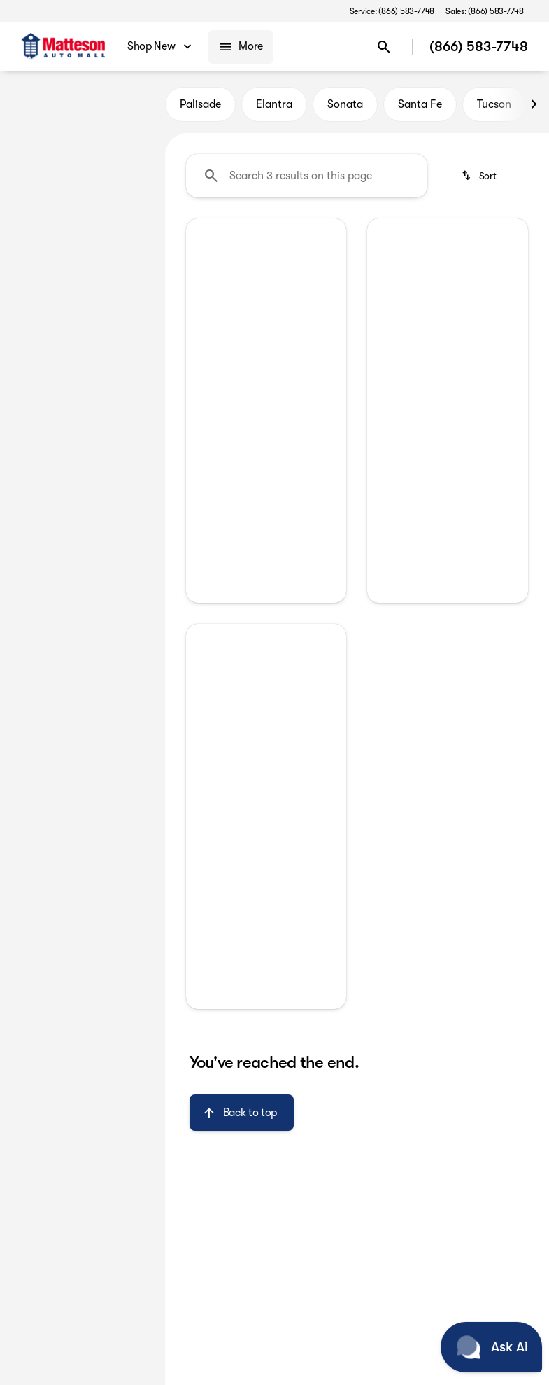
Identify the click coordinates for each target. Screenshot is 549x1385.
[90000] (116, 334)
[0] (45, 334)
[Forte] (70, 173)
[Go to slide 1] (255, 321)
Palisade (200, 104)
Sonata (345, 104)
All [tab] (82, 104)
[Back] (121, 145)
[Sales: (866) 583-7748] (485, 11)
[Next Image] (533, 104)
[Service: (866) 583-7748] (392, 11)
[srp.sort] (480, 176)
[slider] (27, 261)
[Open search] (384, 47)
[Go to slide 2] (276, 321)
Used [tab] (131, 104)
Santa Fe (420, 104)
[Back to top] (242, 1112)
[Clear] (108, 429)
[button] (198, 278)
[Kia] (28, 173)
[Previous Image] (203, 279)
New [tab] (34, 104)
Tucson (494, 104)
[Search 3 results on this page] (306, 175)
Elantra (274, 104)
